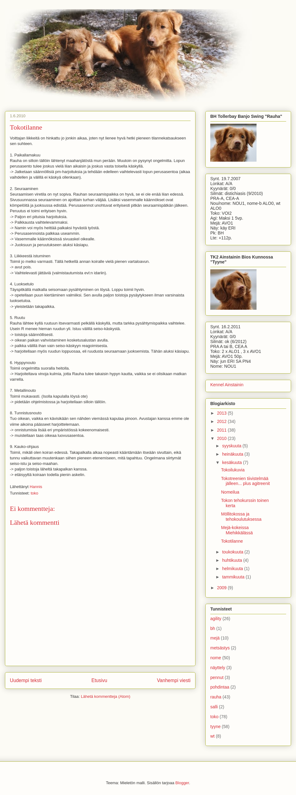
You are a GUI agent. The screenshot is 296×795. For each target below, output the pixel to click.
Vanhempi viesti (174, 680)
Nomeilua (230, 492)
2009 (222, 587)
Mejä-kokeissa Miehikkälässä (237, 530)
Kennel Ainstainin (226, 384)
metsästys (220, 647)
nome (215, 657)
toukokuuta (233, 551)
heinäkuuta (233, 454)
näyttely (217, 667)
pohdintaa (219, 687)
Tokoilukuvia (233, 469)
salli (214, 706)
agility (215, 618)
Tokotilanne (232, 541)
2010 (222, 438)
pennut (217, 677)
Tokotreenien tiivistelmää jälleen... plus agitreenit (245, 481)
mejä (215, 638)
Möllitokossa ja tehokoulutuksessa (241, 516)
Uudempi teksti (26, 680)
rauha (215, 696)
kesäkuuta (232, 462)
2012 (222, 421)
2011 (222, 430)
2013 (222, 413)
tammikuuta (233, 576)
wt (212, 736)
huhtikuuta (232, 560)
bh (212, 628)
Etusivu (99, 680)
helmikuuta (233, 568)
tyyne (215, 726)
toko (34, 493)
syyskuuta (232, 445)
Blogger (182, 783)
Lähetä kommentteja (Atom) (105, 696)
